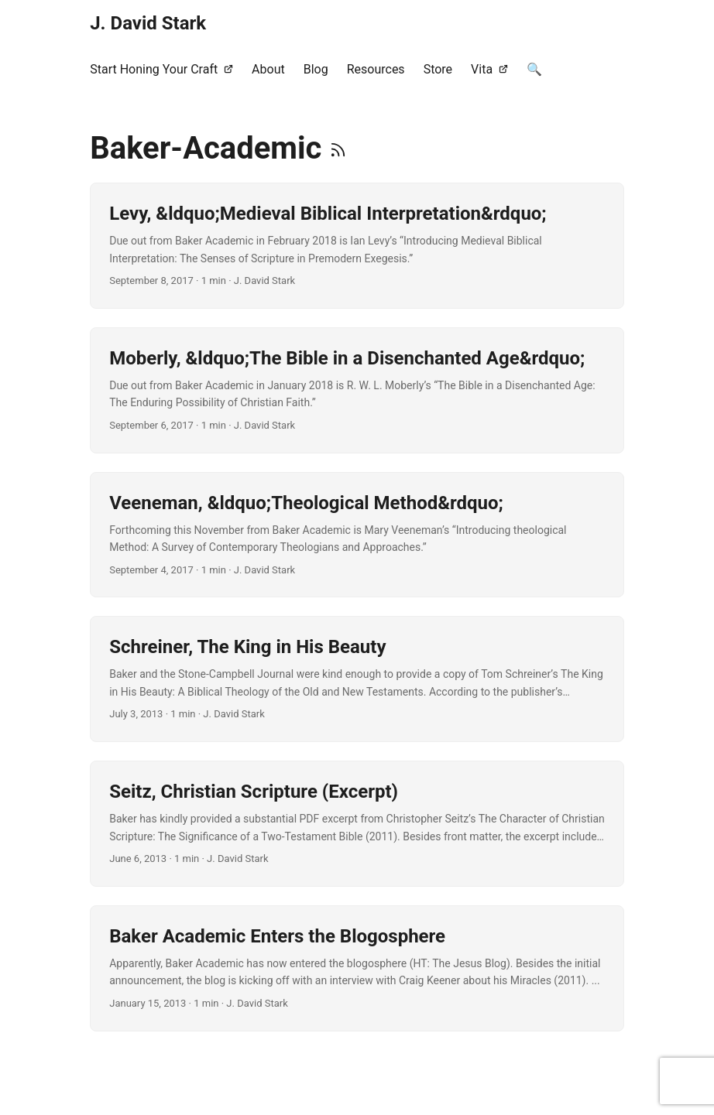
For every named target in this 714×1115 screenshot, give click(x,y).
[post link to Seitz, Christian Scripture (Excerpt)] (357, 823)
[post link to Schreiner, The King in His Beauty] (357, 679)
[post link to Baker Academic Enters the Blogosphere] (357, 968)
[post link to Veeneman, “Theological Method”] (357, 535)
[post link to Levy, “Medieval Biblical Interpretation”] (357, 245)
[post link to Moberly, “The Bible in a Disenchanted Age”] (357, 390)
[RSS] (338, 148)
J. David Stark (148, 23)
